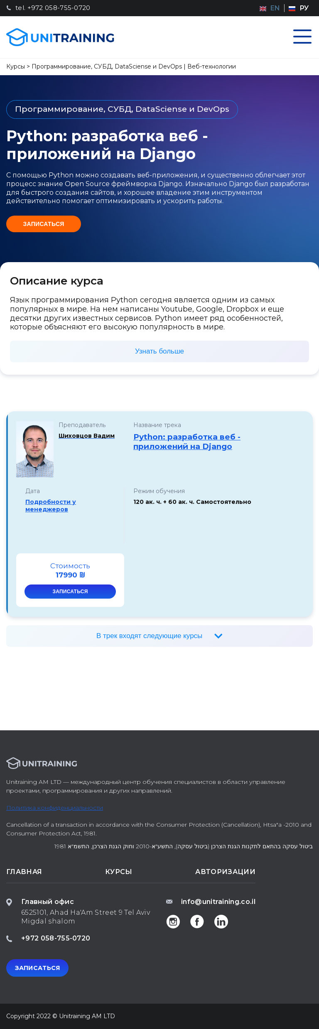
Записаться (43, 224)
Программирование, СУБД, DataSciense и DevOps (107, 66)
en (275, 8)
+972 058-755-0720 (55, 938)
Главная (24, 872)
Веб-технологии (211, 66)
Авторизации (225, 872)
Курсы (15, 66)
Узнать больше (159, 351)
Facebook (197, 921)
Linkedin (221, 921)
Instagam (173, 921)
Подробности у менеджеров (50, 505)
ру (304, 8)
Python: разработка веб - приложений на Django (186, 441)
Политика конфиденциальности (54, 807)
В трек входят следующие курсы (150, 636)
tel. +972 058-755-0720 (53, 8)
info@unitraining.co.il (218, 902)
